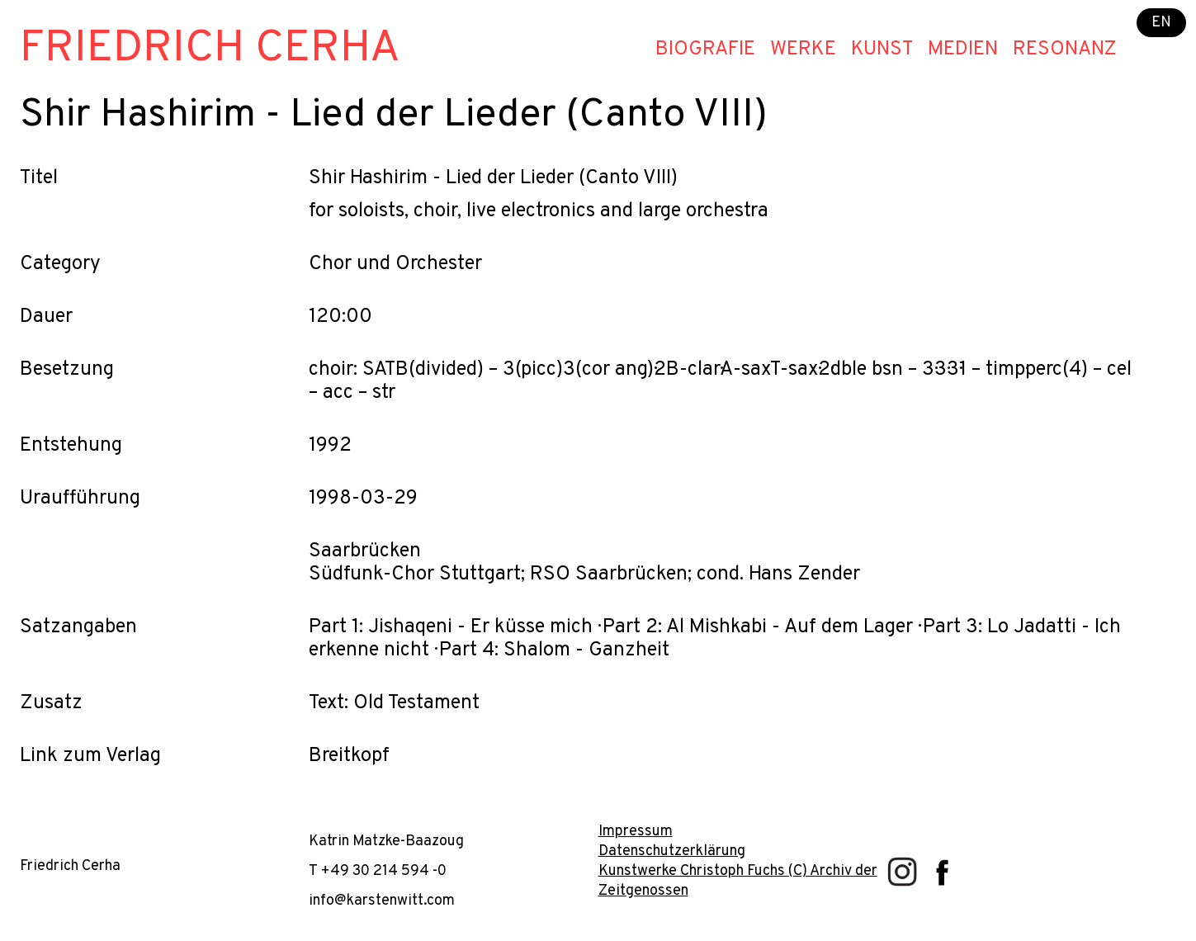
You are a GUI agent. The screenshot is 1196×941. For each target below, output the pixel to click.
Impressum (635, 831)
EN (1161, 22)
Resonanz (1065, 49)
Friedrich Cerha (210, 49)
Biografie (705, 49)
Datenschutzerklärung (671, 851)
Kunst (882, 49)
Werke (803, 49)
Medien (963, 49)
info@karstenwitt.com (382, 900)
